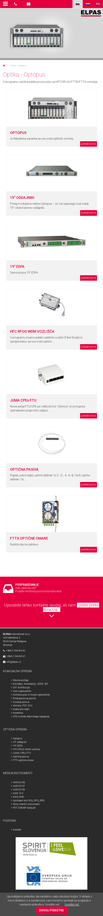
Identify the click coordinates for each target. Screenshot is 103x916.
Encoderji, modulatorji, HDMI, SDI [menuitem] (30, 683)
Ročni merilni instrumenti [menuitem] (26, 804)
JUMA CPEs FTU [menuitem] (22, 753)
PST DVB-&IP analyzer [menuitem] (24, 807)
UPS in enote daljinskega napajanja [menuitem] (31, 716)
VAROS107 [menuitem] (19, 786)
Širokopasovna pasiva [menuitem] (24, 698)
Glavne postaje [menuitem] (20, 680)
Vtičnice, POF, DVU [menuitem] (23, 705)
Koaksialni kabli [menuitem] (21, 709)
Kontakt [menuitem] (17, 829)
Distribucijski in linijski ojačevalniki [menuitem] (31, 694)
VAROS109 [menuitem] (19, 789)
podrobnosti (87, 143)
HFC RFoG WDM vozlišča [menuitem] (26, 749)
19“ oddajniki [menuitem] (20, 742)
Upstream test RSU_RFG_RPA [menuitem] (28, 800)
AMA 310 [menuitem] (18, 793)
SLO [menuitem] (77, 4)
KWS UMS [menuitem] (18, 797)
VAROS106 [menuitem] (19, 782)
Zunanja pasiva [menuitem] (21, 702)
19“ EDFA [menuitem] (18, 745)
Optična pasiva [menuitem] (21, 756)
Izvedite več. (72, 904)
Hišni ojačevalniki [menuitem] (22, 691)
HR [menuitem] (88, 4)
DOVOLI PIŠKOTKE (51, 910)
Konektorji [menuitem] (18, 712)
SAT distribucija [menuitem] (21, 687)
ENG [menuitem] (98, 4)
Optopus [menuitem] (17, 738)
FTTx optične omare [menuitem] (23, 760)
